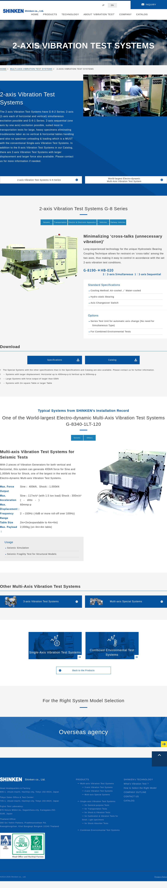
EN (112, 5)
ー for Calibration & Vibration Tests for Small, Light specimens (100, 825)
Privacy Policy (161, 884)
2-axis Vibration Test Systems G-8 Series (41, 180)
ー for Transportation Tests (94, 816)
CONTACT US (131, 803)
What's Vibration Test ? (136, 790)
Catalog (112, 362)
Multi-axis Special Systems (126, 605)
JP (103, 5)
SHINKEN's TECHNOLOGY (138, 786)
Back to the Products (83, 676)
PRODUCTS (50, 14)
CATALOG (142, 14)
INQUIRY (151, 4)
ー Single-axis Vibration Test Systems (96, 808)
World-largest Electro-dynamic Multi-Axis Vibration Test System (126, 181)
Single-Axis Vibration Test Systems (55, 657)
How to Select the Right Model (140, 795)
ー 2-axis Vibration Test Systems (97, 798)
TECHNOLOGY (70, 14)
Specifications (54, 362)
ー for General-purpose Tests (95, 812)
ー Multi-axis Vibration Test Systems (95, 790)
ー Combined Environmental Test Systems (98, 837)
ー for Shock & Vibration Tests (96, 819)
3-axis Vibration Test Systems (41, 605)
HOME (35, 14)
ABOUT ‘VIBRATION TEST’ (99, 14)
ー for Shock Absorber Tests (95, 830)
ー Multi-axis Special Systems (96, 801)
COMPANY (125, 14)
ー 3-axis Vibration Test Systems (97, 794)
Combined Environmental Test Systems (112, 657)
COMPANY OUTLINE (135, 799)
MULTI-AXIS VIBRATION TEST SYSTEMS (31, 69)
